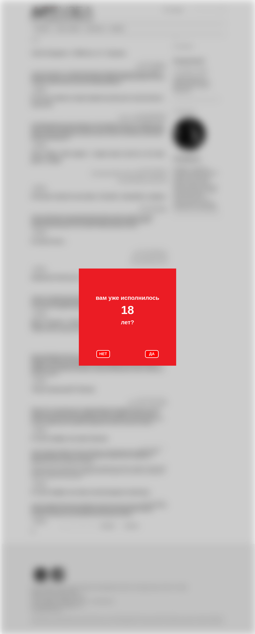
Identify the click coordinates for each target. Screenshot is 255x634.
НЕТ (103, 354)
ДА (152, 354)
